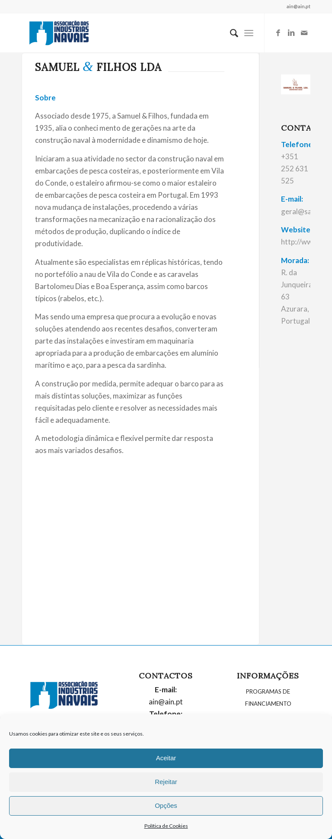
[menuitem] (229, 32)
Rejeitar (166, 781)
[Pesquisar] (229, 32)
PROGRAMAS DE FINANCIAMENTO (268, 697)
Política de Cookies (166, 826)
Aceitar (166, 758)
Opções (166, 805)
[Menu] (248, 33)
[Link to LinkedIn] (290, 32)
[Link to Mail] (303, 32)
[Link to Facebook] (277, 32)
